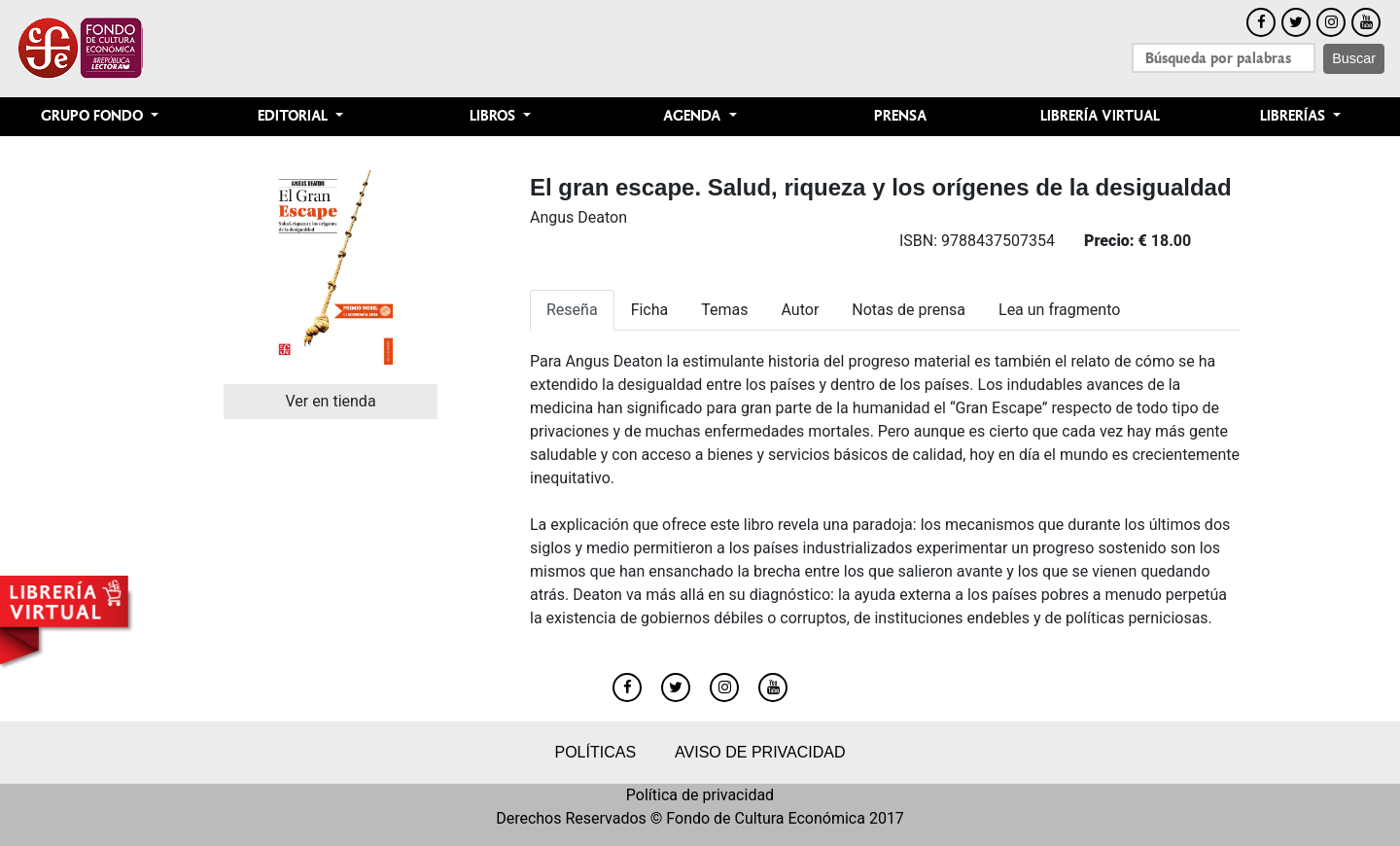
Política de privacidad (700, 795)
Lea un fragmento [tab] (1059, 309)
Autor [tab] (801, 309)
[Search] (1223, 58)
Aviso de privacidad (760, 752)
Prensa (900, 116)
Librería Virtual (1100, 116)
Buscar (1354, 58)
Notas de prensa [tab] (908, 309)
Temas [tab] (724, 309)
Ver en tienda (330, 401)
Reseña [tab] (572, 309)
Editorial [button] (295, 116)
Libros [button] (494, 116)
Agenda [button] (693, 116)
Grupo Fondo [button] (94, 116)
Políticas (595, 752)
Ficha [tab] (650, 309)
